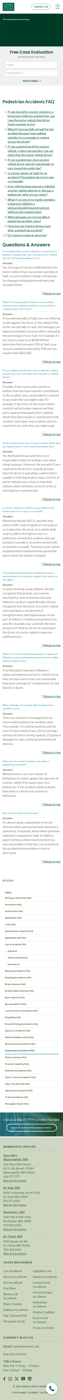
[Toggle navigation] (57, 6)
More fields (30, 81)
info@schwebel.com (26, 1346)
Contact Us (41, 6)
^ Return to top (50, 293)
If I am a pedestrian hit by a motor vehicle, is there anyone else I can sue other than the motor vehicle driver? (30, 151)
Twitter (17, 1379)
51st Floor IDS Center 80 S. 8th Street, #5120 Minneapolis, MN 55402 (18, 1168)
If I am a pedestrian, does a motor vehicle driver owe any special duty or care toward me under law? (31, 164)
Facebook (4, 1379)
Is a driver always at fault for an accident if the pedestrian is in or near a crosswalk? (31, 177)
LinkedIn (29, 1379)
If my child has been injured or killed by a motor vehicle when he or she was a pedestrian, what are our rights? (31, 191)
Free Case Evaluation (31, 52)
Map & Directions (14, 1180)
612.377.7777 (26, 1119)
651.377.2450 (11, 1201)
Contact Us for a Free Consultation (30, 1127)
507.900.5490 (12, 1225)
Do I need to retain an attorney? (27, 235)
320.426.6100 (12, 1249)
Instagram (10, 1379)
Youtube (23, 1379)
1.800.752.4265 (49, 1119)
